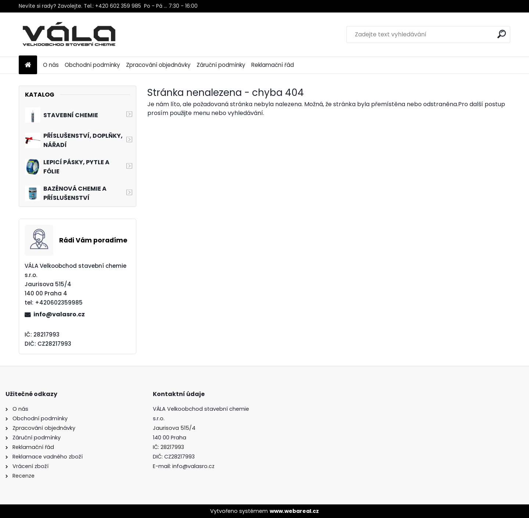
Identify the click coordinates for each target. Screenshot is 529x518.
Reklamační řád (272, 65)
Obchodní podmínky (92, 65)
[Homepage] (28, 65)
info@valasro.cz (59, 314)
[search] (501, 34)
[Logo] (69, 34)
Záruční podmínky (221, 65)
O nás (51, 65)
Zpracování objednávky (158, 65)
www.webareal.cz (294, 511)
